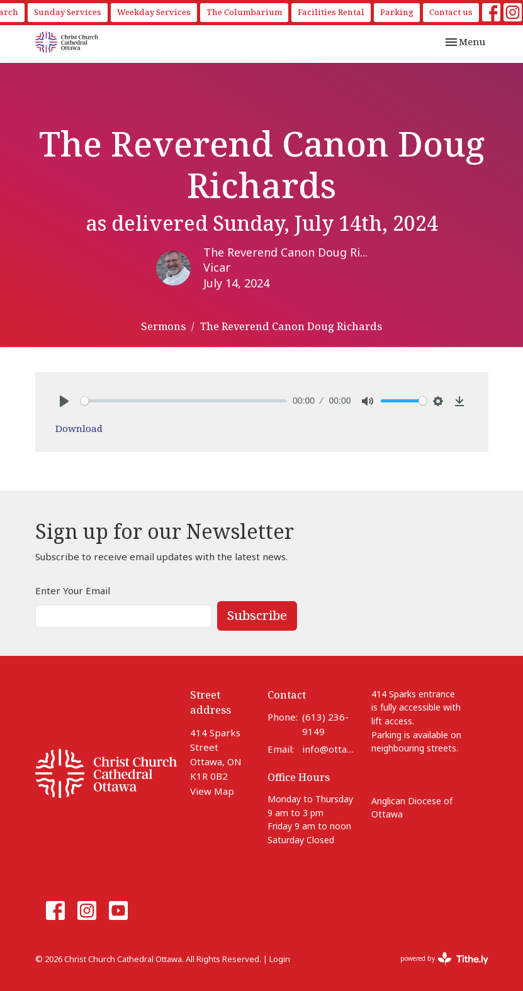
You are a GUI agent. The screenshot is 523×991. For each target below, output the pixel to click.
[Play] (64, 401)
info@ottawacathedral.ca (330, 749)
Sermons (163, 326)
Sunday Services (67, 12)
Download (79, 428)
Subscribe (257, 615)
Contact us (451, 12)
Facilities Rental (331, 12)
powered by (444, 958)
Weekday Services (154, 12)
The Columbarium (244, 12)
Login (279, 959)
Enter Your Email (72, 590)
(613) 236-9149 (325, 724)
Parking (396, 12)
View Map (212, 791)
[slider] (184, 401)
